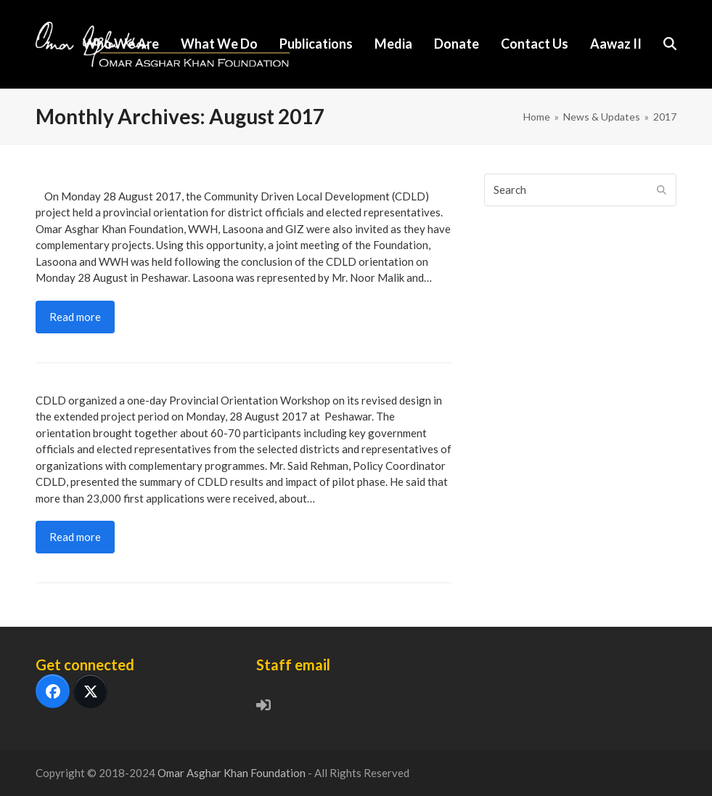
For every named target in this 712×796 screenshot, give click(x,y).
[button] (669, 44)
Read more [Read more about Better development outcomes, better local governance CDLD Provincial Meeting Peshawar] (75, 536)
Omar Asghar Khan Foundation (232, 772)
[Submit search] (661, 189)
